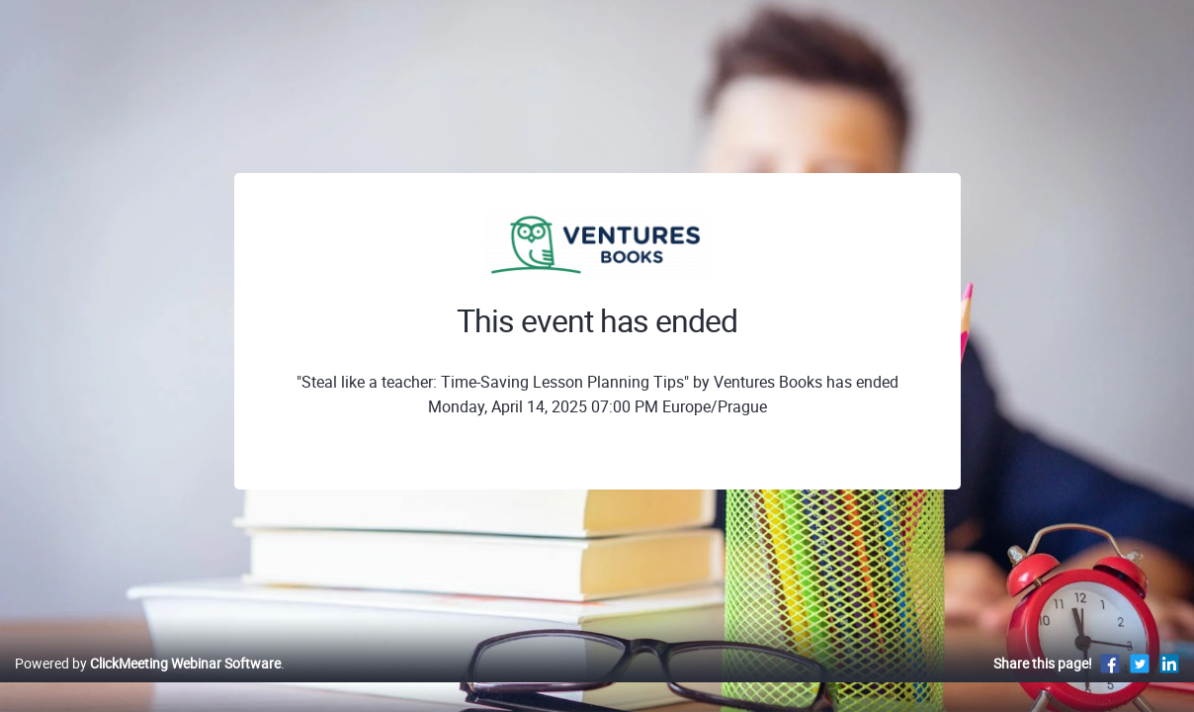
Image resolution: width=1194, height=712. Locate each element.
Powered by (148, 683)
